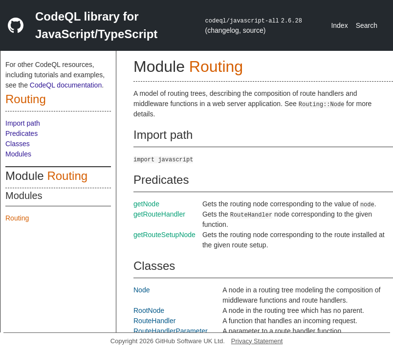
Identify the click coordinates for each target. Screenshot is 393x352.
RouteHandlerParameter (170, 331)
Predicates (21, 133)
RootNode (148, 310)
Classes (17, 144)
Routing (25, 99)
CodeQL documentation (66, 85)
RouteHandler (154, 321)
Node (141, 290)
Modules (18, 154)
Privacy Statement (257, 341)
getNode (146, 204)
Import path (22, 123)
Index (339, 25)
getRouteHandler (159, 214)
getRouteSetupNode (164, 235)
